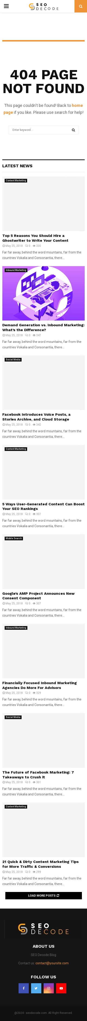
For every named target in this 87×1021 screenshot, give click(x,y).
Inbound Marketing (16, 270)
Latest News (17, 165)
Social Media (13, 359)
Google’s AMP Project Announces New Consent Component (38, 595)
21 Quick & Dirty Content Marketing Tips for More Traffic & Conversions (40, 864)
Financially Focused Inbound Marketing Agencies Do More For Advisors (39, 685)
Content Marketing (16, 180)
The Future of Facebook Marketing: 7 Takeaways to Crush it (38, 774)
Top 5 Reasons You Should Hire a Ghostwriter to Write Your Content (35, 238)
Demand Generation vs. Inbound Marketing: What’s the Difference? (43, 327)
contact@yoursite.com (52, 963)
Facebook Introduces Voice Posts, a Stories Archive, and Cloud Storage (36, 416)
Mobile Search (14, 538)
